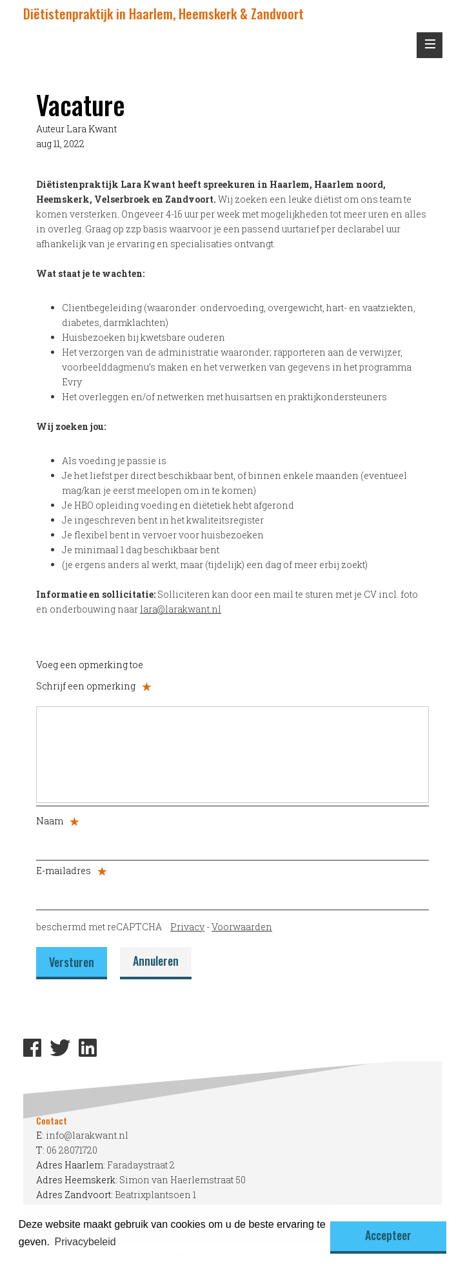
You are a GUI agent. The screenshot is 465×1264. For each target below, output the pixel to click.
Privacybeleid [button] (84, 1241)
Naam (57, 821)
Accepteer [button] (388, 1235)
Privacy (187, 927)
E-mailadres (71, 870)
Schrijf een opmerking (94, 686)
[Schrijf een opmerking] (232, 754)
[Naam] (232, 842)
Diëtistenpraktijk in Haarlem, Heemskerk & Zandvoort (163, 13)
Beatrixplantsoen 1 (155, 1194)
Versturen (71, 961)
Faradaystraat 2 (141, 1165)
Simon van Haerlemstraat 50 (182, 1180)
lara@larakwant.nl (180, 609)
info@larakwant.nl (87, 1135)
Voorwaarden (242, 927)
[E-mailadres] (232, 892)
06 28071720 (71, 1150)
